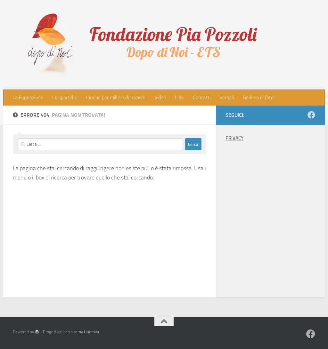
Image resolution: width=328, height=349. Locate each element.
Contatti (201, 97)
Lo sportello (64, 97)
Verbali (226, 97)
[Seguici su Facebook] (311, 115)
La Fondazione (27, 97)
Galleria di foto (258, 97)
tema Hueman (86, 331)
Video (160, 97)
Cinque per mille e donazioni (115, 97)
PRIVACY (234, 138)
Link (179, 97)
